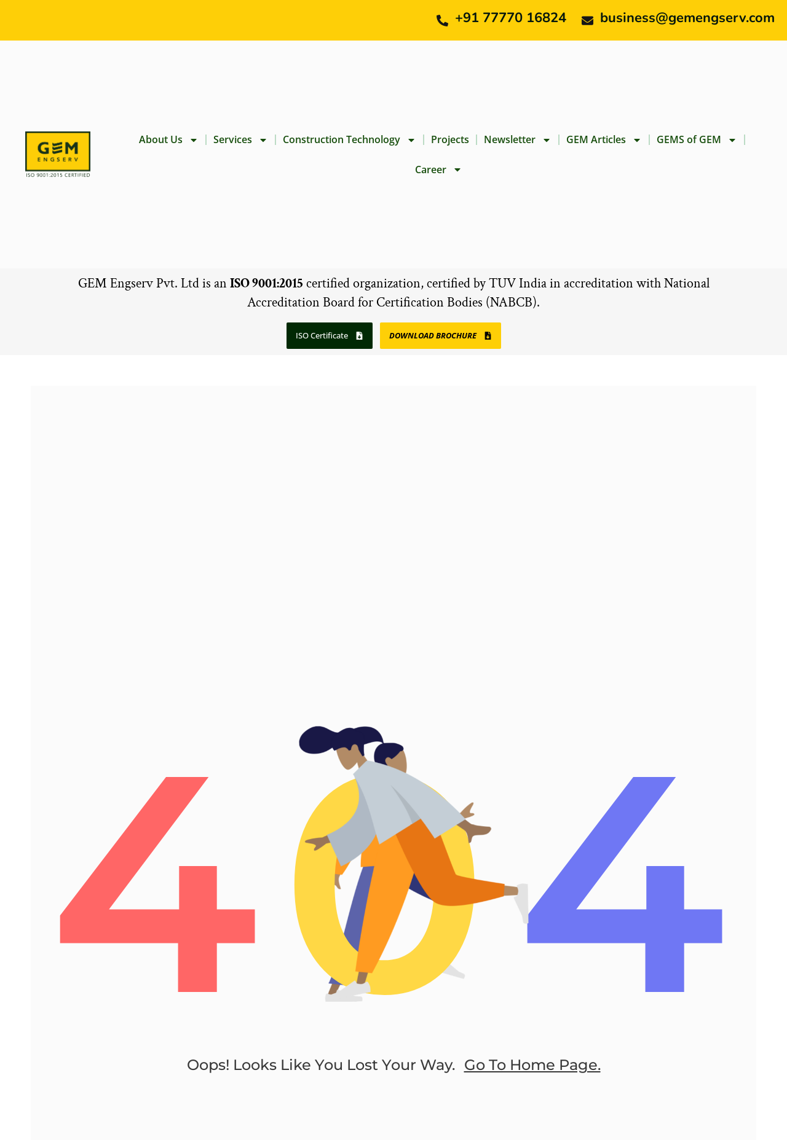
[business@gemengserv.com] (587, 20)
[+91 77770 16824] (442, 20)
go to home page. (532, 1065)
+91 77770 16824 (510, 18)
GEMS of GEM (697, 140)
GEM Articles (604, 140)
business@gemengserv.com (687, 18)
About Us (169, 140)
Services (240, 140)
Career (438, 169)
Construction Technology (349, 140)
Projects (450, 139)
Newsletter (518, 140)
